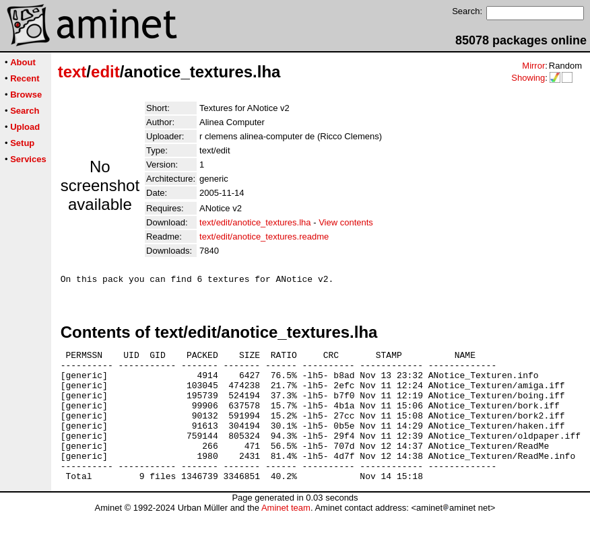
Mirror (533, 66)
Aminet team (285, 538)
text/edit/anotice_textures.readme (264, 236)
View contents (346, 222)
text (72, 72)
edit (105, 72)
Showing (528, 78)
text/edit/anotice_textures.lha (255, 222)
